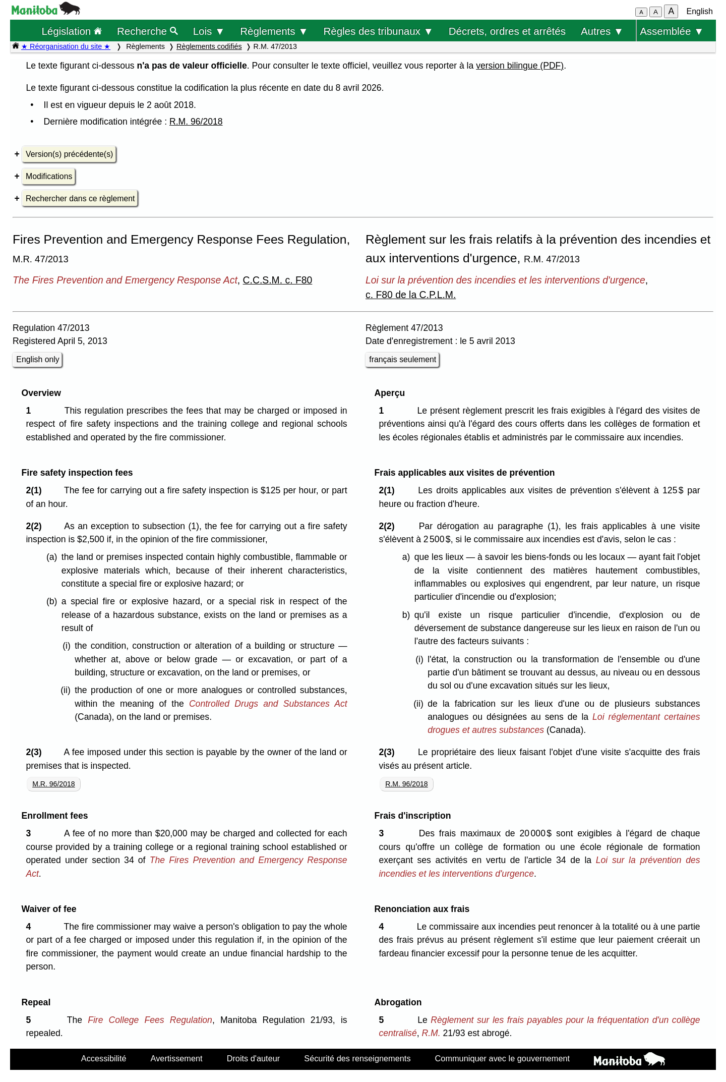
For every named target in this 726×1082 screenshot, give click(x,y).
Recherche (147, 31)
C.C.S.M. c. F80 (278, 280)
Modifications (49, 176)
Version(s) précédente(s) (69, 154)
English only (37, 359)
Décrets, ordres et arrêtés (507, 31)
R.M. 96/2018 (196, 122)
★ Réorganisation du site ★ (65, 46)
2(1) (36, 490)
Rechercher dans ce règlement (80, 198)
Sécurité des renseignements (357, 1058)
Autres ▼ (602, 31)
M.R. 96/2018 (53, 784)
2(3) (36, 752)
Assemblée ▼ (672, 31)
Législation (71, 31)
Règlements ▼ (274, 31)
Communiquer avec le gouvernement (502, 1058)
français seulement (402, 359)
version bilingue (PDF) (520, 66)
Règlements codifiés (209, 46)
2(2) (36, 526)
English (700, 11)
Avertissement (177, 1058)
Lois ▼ (209, 31)
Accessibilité (104, 1058)
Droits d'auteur (253, 1058)
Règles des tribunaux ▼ (379, 31)
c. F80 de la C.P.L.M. (411, 294)
